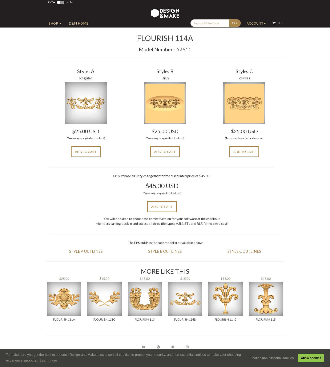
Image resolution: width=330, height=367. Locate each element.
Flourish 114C (226, 319)
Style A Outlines (85, 251)
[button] (277, 26)
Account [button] (256, 26)
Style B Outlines (165, 251)
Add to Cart (86, 152)
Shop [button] (55, 26)
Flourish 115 (266, 319)
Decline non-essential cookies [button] (272, 358)
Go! (235, 25)
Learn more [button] (48, 360)
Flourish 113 (145, 319)
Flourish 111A (64, 319)
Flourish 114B (185, 319)
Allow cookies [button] (311, 358)
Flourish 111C (104, 319)
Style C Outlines (244, 251)
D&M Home (78, 26)
